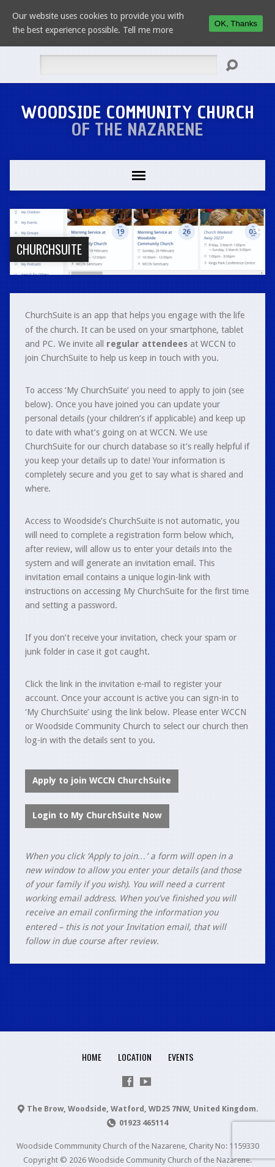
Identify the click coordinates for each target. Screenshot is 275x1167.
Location (135, 1056)
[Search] (128, 65)
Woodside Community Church (138, 121)
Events (181, 1056)
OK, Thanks (236, 23)
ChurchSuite (49, 249)
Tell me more (148, 30)
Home (91, 1056)
